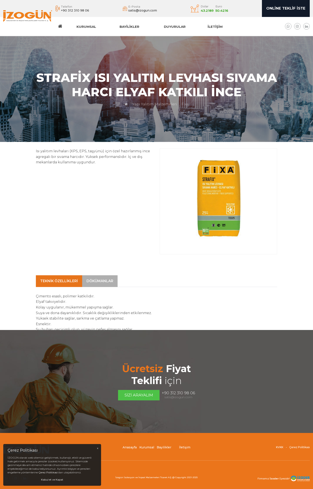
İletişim (215, 27)
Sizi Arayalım (139, 395)
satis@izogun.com (178, 397)
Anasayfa (130, 449)
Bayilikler (129, 27)
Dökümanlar (100, 297)
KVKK (279, 449)
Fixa (185, 104)
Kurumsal (86, 27)
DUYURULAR (175, 27)
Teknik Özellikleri (59, 297)
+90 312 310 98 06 (178, 393)
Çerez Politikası (299, 449)
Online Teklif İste (285, 8)
